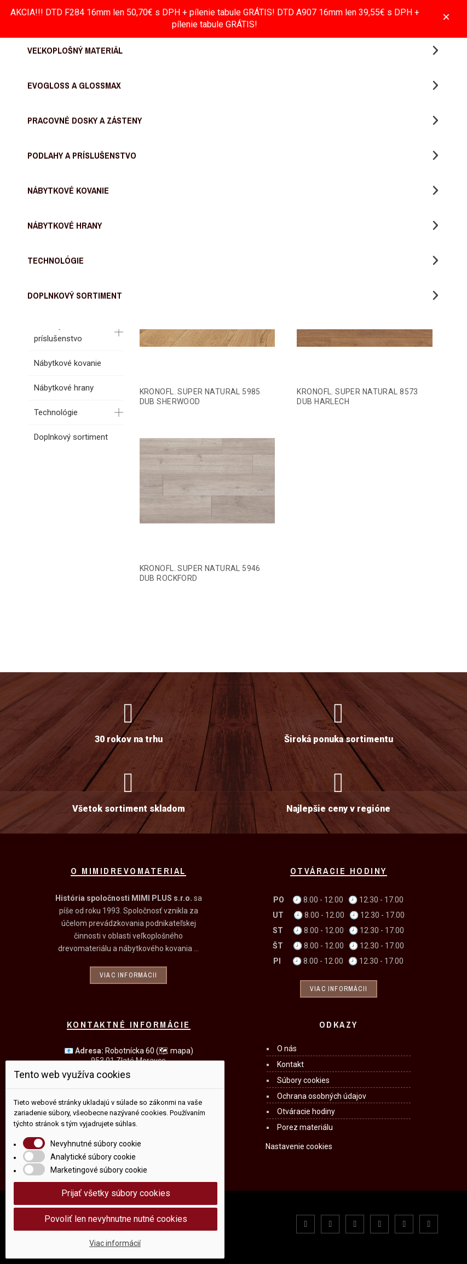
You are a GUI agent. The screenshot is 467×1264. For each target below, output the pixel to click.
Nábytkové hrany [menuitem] (64, 225)
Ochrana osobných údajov (321, 1096)
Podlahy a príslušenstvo (58, 332)
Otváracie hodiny (306, 1111)
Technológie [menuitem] (55, 260)
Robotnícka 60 (149, 1050)
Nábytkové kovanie (67, 363)
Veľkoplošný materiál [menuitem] (75, 50)
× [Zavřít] (446, 16)
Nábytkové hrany (64, 388)
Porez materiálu (305, 1127)
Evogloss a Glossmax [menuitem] (74, 85)
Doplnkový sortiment (71, 437)
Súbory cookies (303, 1080)
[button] (435, 50)
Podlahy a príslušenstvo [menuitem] (81, 155)
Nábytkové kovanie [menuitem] (68, 190)
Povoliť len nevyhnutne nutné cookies (115, 1219)
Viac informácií (115, 1243)
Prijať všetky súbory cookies (115, 1193)
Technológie (56, 412)
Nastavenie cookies (299, 1146)
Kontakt (290, 1064)
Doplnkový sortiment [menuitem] (74, 295)
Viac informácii (128, 975)
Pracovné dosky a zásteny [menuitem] (84, 120)
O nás (287, 1048)
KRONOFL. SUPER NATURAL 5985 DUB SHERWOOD (200, 396)
